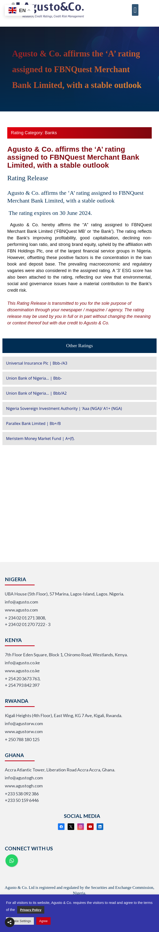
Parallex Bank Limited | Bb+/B (33, 423)
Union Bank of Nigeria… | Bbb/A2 (36, 393)
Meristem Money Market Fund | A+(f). (40, 438)
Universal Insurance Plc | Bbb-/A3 (36, 363)
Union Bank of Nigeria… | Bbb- (34, 378)
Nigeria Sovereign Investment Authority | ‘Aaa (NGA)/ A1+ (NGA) (64, 408)
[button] (135, 6)
